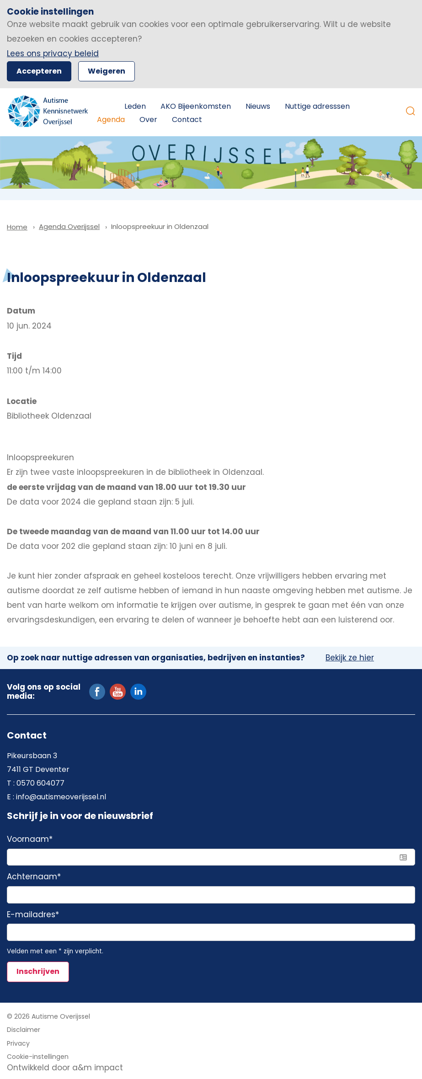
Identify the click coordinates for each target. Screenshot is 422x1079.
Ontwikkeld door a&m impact (65, 1067)
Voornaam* (30, 839)
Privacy (18, 1043)
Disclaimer (23, 1029)
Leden (135, 106)
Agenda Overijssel (69, 226)
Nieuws (258, 106)
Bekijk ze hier (350, 658)
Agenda (111, 119)
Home (103, 106)
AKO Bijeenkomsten (195, 106)
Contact (187, 119)
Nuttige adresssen (317, 106)
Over (148, 119)
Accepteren (39, 71)
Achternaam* (34, 877)
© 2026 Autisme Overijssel (48, 1016)
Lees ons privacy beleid (53, 53)
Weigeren (106, 71)
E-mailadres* (33, 915)
